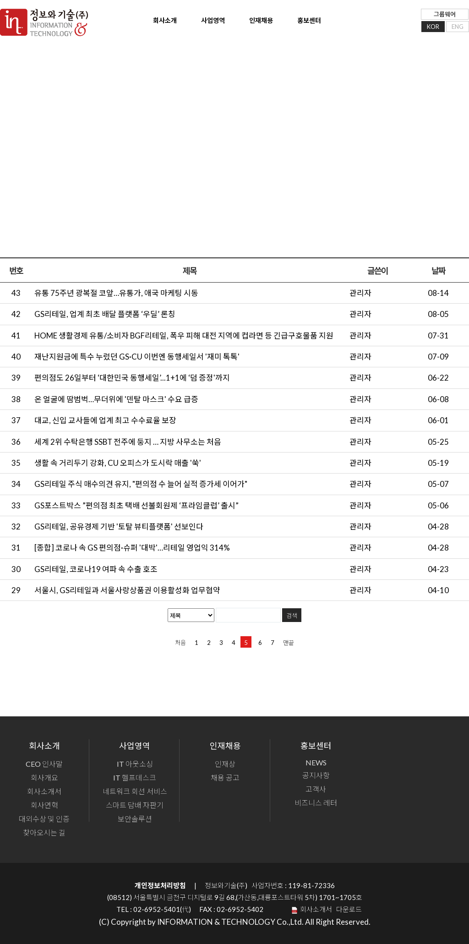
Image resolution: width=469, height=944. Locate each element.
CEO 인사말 (44, 762)
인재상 (225, 762)
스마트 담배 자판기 (135, 803)
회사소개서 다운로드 (329, 908)
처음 (180, 641)
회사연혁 (44, 803)
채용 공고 (225, 776)
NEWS (316, 761)
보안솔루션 (135, 817)
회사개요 (44, 776)
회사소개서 (44, 790)
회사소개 (159, 25)
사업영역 (206, 25)
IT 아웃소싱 (135, 762)
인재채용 (253, 25)
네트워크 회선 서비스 (135, 790)
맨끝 (288, 641)
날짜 (438, 269)
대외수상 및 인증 (44, 817)
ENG (458, 29)
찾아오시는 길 (44, 831)
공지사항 (316, 773)
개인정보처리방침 (160, 884)
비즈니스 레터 (315, 801)
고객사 (315, 787)
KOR (433, 29)
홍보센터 (300, 25)
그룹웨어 (445, 17)
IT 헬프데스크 (134, 776)
